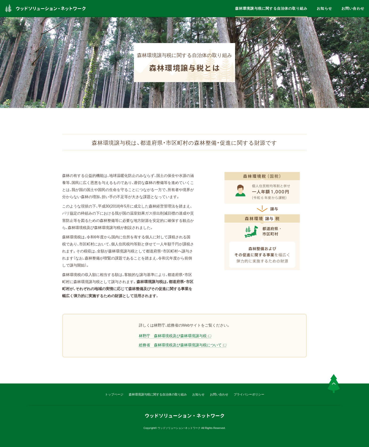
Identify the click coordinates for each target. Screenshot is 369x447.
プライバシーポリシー (249, 394)
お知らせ (324, 8)
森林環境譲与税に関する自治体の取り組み (271, 8)
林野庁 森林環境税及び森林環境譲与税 (173, 335)
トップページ (114, 394)
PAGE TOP (334, 383)
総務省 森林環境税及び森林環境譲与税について (180, 344)
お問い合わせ (352, 8)
